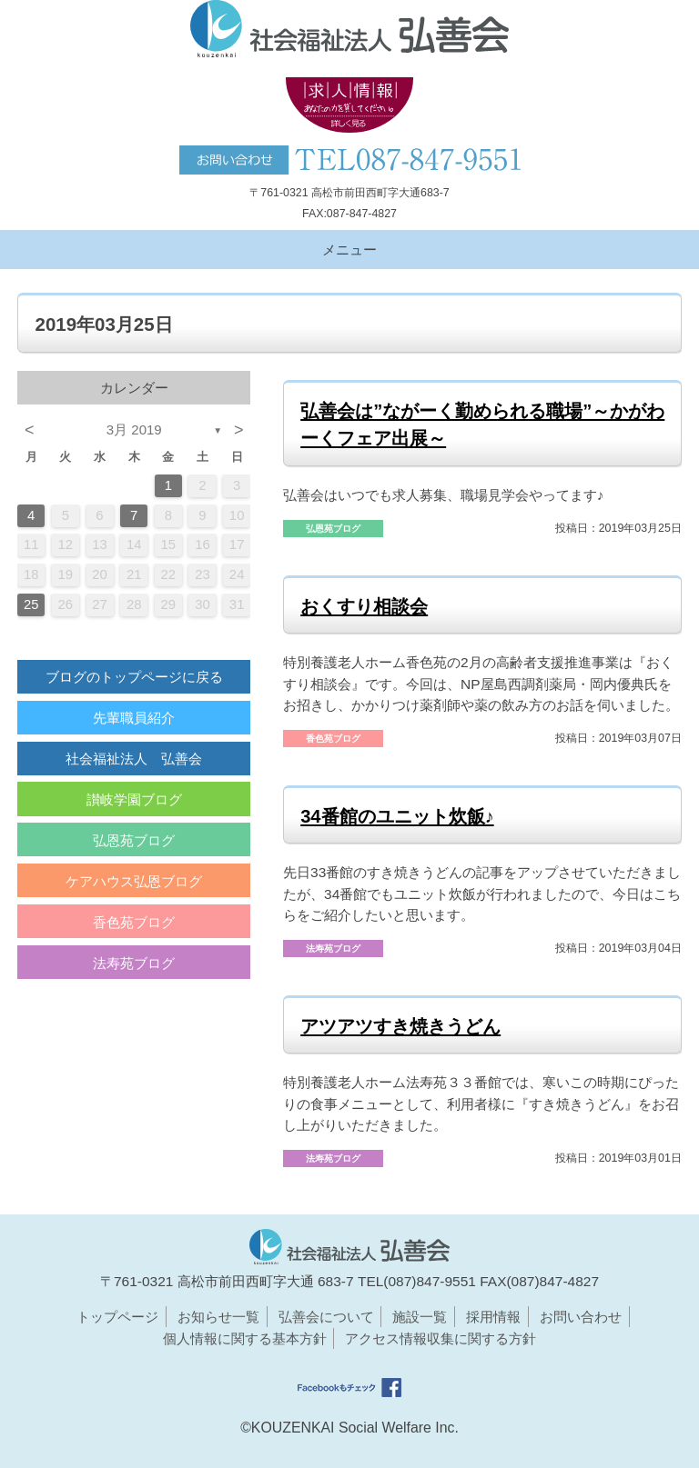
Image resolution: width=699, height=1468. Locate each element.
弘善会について (326, 1316)
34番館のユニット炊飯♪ (396, 816)
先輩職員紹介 (134, 717)
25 (31, 604)
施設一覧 (419, 1316)
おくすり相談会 (364, 606)
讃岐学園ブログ (134, 799)
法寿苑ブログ (134, 963)
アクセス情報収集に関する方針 (440, 1338)
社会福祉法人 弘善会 (134, 758)
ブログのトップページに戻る (134, 676)
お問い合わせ (581, 1316)
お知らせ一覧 (218, 1316)
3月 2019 (134, 429)
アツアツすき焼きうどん (400, 1026)
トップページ (117, 1316)
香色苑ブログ (134, 922)
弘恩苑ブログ (134, 840)
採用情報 (493, 1316)
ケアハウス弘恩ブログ (134, 881)
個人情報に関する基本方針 (245, 1338)
